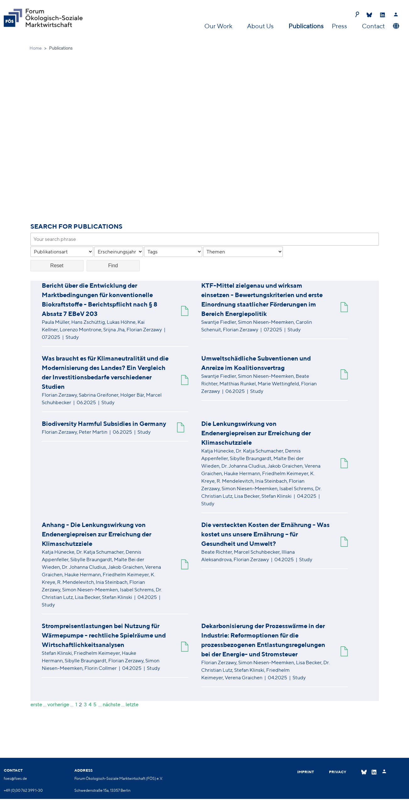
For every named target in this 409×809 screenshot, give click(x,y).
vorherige (58, 705)
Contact (373, 26)
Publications (306, 26)
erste (36, 705)
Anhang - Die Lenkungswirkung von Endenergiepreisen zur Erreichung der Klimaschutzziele (96, 534)
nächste (111, 705)
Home (36, 48)
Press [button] (340, 26)
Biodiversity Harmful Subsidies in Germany (104, 423)
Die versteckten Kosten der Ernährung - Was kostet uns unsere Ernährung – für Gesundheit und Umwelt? (265, 534)
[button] (395, 26)
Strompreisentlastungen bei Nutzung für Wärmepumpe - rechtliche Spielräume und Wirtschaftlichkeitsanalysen (104, 635)
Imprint (305, 771)
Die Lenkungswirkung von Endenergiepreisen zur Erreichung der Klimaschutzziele (256, 433)
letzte (132, 705)
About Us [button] (261, 26)
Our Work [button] (219, 26)
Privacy (337, 771)
